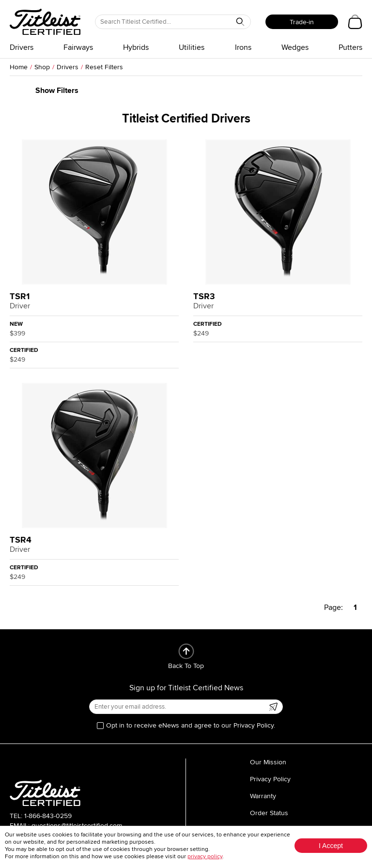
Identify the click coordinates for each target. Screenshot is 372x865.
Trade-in (302, 22)
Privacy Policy (270, 779)
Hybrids (136, 47)
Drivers (21, 47)
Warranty (263, 796)
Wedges (295, 47)
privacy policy (204, 856)
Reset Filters (104, 67)
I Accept (331, 846)
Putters (350, 47)
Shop (42, 67)
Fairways (78, 47)
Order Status (269, 813)
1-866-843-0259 (48, 816)
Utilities (191, 47)
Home (19, 67)
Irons (243, 47)
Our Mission (268, 762)
